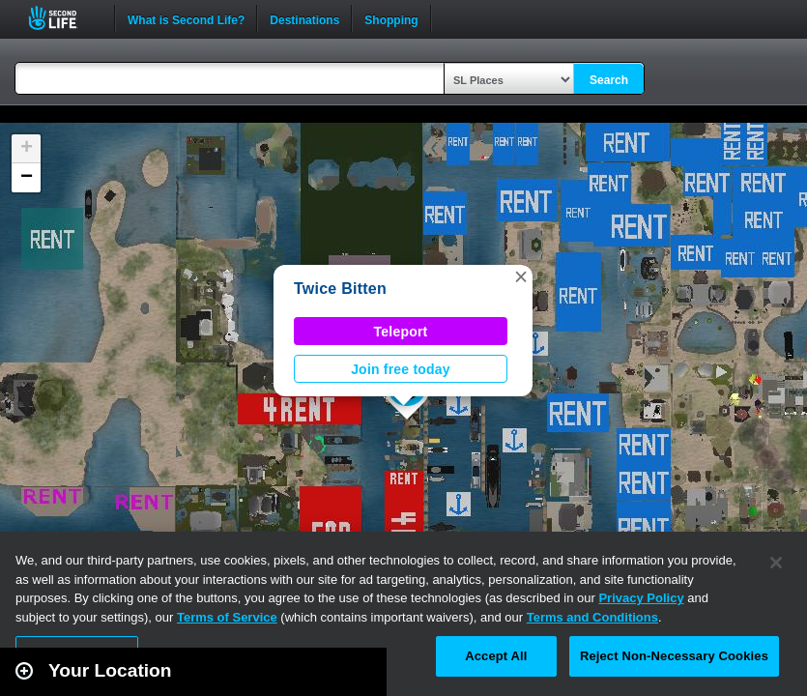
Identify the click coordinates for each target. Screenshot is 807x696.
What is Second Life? (186, 18)
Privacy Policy (640, 598)
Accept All (496, 656)
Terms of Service (227, 617)
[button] (521, 276)
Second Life (63, 18)
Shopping (391, 18)
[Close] (776, 562)
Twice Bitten (340, 288)
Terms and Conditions (592, 617)
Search (609, 80)
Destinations (304, 18)
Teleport (401, 331)
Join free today (400, 369)
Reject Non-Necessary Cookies (674, 656)
